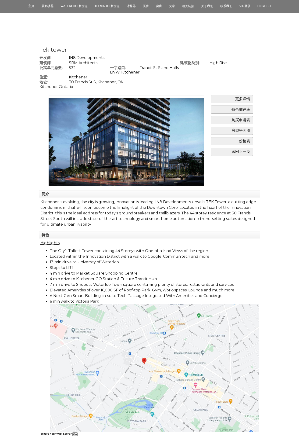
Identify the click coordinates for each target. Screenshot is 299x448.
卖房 (159, 6)
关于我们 (207, 6)
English (264, 6)
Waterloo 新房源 (74, 6)
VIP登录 (244, 6)
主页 (31, 6)
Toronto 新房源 (107, 6)
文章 (172, 6)
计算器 (131, 6)
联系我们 (226, 6)
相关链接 (188, 6)
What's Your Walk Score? (59, 433)
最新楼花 (47, 6)
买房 (146, 6)
